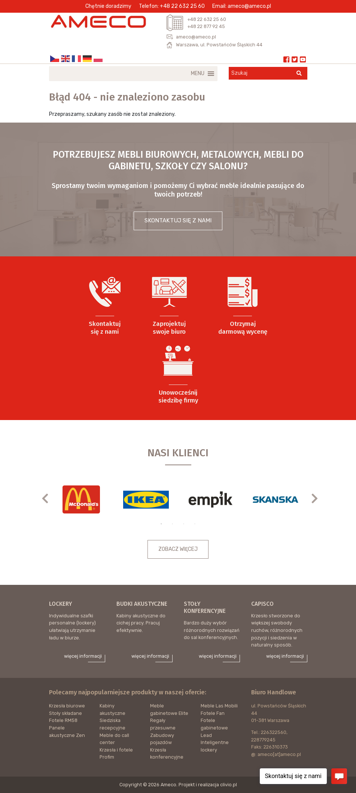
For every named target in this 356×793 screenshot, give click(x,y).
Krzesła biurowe (67, 706)
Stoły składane (65, 713)
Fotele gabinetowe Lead (214, 728)
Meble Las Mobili (219, 706)
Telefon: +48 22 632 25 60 (172, 6)
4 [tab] (195, 524)
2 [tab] (172, 524)
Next (318, 498)
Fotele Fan (213, 713)
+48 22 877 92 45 (206, 26)
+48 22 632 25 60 (206, 19)
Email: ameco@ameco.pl (241, 6)
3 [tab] (184, 524)
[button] (197, 73)
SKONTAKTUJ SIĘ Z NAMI (178, 220)
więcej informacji (83, 656)
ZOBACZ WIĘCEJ (178, 549)
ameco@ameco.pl (196, 37)
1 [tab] (161, 524)
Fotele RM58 (63, 720)
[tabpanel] (81, 499)
